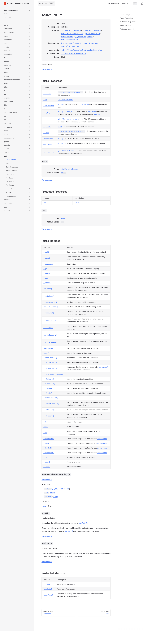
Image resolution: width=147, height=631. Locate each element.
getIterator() (48, 388)
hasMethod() (48, 410)
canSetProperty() (50, 342)
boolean (67, 112)
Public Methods (125, 25)
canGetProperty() (50, 335)
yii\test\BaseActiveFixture (72, 33)
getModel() (47, 393)
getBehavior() (48, 379)
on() (45, 457)
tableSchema (48, 152)
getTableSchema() (50, 398)
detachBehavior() (50, 358)
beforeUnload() (49, 320)
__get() (46, 269)
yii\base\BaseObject (69, 40)
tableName (47, 145)
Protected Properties (128, 22)
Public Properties (126, 18)
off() (45, 433)
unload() (46, 467)
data (45, 100)
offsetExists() (48, 439)
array (75, 119)
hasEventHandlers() (51, 404)
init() (45, 422)
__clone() (46, 258)
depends (47, 126)
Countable (77, 43)
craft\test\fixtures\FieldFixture (73, 53)
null (72, 112)
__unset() (47, 283)
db (44, 120)
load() (45, 426)
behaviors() (48, 328)
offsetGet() (47, 443)
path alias (85, 104)
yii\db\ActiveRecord (65, 100)
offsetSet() (47, 448)
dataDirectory (48, 106)
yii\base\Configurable (70, 46)
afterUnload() (48, 296)
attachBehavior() (50, 302)
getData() (97, 114)
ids (44, 203)
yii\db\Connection (65, 119)
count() (46, 353)
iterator (46, 133)
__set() (45, 278)
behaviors (47, 93)
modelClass (48, 139)
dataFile (46, 113)
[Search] (46, 3)
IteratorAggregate (90, 43)
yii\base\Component (83, 36)
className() (48, 348)
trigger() (46, 462)
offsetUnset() (48, 453)
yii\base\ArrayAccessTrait (72, 50)
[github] (142, 4)
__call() (46, 252)
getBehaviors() (49, 384)
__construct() (48, 264)
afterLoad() (47, 289)
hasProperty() (48, 416)
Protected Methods (127, 29)
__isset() (46, 273)
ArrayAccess (66, 43)
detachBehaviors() (50, 362)
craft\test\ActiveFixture (71, 30)
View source (47, 69)
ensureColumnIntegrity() (53, 374)
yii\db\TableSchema (66, 151)
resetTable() (48, 595)
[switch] (135, 3)
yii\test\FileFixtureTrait (93, 50)
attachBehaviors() (50, 307)
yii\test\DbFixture (92, 33)
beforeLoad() (48, 313)
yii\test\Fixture (67, 36)
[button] (17, 10)
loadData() (47, 589)
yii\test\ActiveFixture (92, 30)
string (60, 104)
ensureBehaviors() (50, 368)
